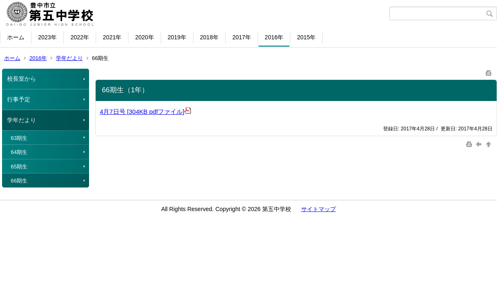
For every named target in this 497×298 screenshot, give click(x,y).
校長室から (21, 78)
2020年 (144, 37)
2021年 (112, 37)
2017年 (241, 37)
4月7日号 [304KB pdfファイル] (145, 111)
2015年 (306, 37)
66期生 (19, 181)
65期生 (19, 166)
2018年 (209, 37)
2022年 (79, 37)
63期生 (19, 138)
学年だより (69, 58)
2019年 (177, 37)
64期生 (19, 152)
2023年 (47, 37)
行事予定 (18, 99)
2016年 (274, 37)
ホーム (15, 37)
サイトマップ (318, 209)
